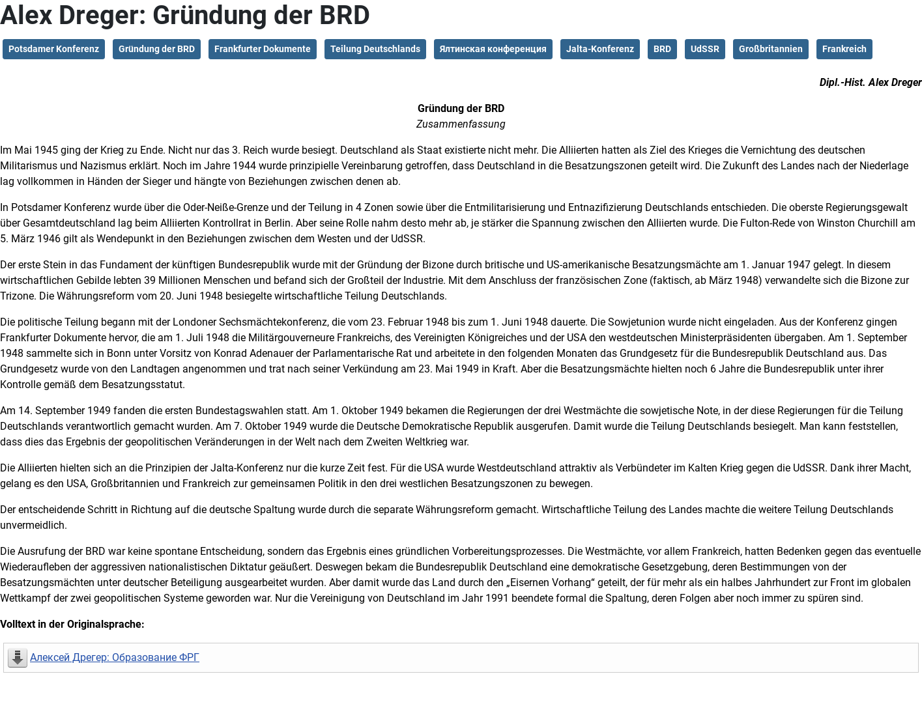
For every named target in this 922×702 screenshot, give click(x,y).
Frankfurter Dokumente (262, 49)
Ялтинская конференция (493, 49)
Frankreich (844, 49)
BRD (662, 49)
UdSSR (705, 49)
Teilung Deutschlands (375, 49)
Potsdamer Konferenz (53, 49)
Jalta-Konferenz (600, 49)
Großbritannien (771, 49)
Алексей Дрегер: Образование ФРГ (114, 657)
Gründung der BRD (157, 49)
